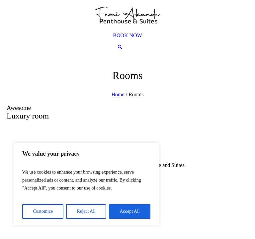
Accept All (129, 211)
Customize (43, 211)
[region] (86, 184)
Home (118, 94)
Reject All (86, 211)
